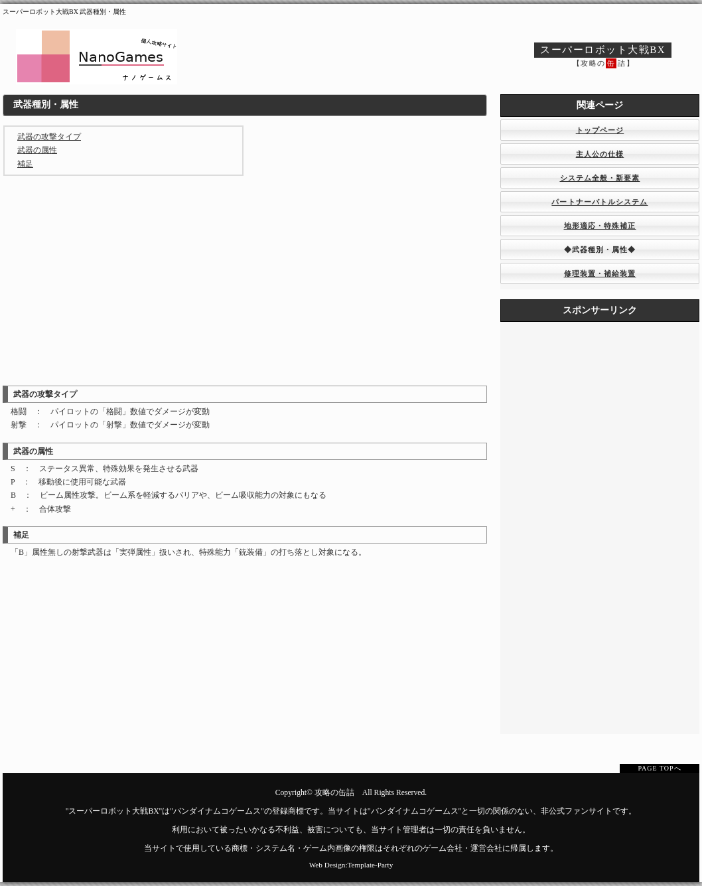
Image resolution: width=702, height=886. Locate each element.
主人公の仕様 (600, 154)
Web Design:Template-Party (351, 865)
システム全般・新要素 (600, 178)
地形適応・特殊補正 (600, 226)
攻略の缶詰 (334, 792)
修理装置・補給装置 (600, 273)
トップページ (600, 130)
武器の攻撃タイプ (49, 136)
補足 (25, 164)
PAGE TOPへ (659, 768)
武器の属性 (37, 150)
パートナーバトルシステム (599, 202)
